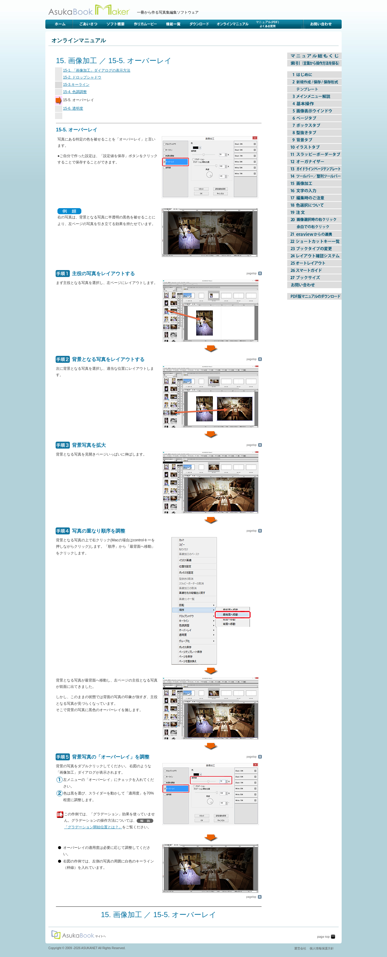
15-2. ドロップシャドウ (82, 77)
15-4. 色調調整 (75, 92)
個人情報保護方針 (322, 948)
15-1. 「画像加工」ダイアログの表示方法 (96, 70)
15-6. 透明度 (73, 108)
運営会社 (300, 948)
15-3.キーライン (76, 84)
